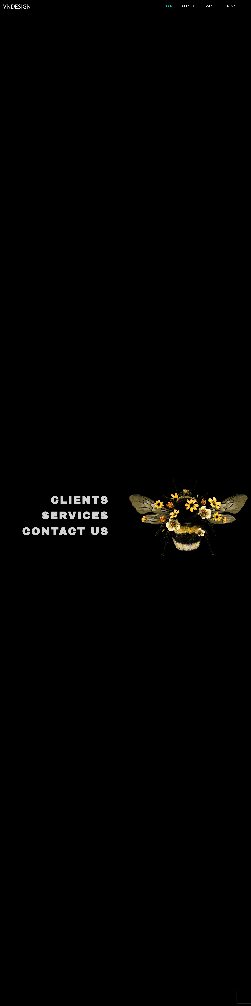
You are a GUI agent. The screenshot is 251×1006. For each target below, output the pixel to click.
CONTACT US (65, 531)
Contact (229, 6)
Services (209, 6)
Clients (188, 6)
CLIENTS (80, 500)
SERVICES (75, 515)
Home (170, 6)
